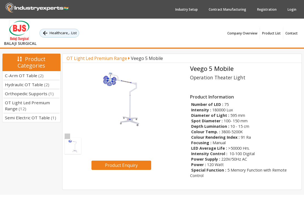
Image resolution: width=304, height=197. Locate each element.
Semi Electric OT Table (30, 117)
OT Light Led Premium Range (98, 58)
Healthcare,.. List (59, 33)
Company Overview (242, 33)
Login (292, 9)
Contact (291, 33)
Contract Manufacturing (227, 9)
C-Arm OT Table (24, 75)
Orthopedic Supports (29, 93)
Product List (271, 33)
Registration (267, 9)
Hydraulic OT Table (27, 84)
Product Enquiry (121, 165)
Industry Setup (186, 9)
